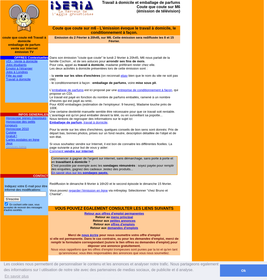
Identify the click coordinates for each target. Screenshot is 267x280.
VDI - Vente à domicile (22, 61)
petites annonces (123, 220)
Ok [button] (243, 271)
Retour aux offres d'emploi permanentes (114, 213)
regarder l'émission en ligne (88, 190)
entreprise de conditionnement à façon (145, 90)
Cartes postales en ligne (22, 139)
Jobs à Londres (17, 72)
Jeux (9, 143)
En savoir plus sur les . (79, 173)
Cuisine (11, 132)
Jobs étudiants (16, 65)
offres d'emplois (123, 224)
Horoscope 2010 (17, 129)
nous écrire (90, 235)
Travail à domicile (18, 79)
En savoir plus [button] (17, 276)
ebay (124, 75)
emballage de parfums (67, 90)
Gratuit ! (11, 136)
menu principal (122, 217)
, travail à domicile (78, 122)
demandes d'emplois (122, 228)
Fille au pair (14, 75)
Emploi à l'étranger (19, 68)
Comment (71, 151)
